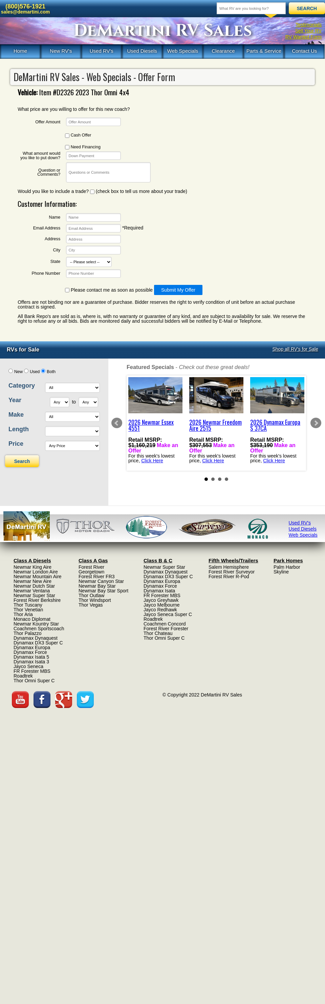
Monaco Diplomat (32, 619)
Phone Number (45, 273)
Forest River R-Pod (229, 576)
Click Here (152, 460)
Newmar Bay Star (97, 586)
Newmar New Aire (32, 581)
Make (16, 414)
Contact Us (304, 51)
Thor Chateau (158, 633)
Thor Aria (23, 614)
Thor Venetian (28, 609)
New (18, 371)
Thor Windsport (95, 600)
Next (315, 423)
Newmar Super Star (34, 595)
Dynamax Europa (32, 647)
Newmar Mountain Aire (38, 576)
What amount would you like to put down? (40, 155)
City (57, 250)
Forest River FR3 (97, 576)
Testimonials (309, 24)
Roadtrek (23, 676)
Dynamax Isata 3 (31, 661)
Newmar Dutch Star (34, 586)
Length (18, 429)
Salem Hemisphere (229, 567)
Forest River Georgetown (91, 569)
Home (20, 51)
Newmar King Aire (32, 567)
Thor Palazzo (27, 633)
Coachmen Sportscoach (39, 628)
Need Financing (83, 147)
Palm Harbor (287, 567)
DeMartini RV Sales (162, 30)
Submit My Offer (178, 290)
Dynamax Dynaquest (36, 638)
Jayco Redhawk (160, 609)
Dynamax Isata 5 (31, 657)
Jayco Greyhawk (161, 600)
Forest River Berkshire (37, 600)
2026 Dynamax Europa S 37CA (275, 425)
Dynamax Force (30, 652)
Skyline (281, 571)
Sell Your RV (308, 30)
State (55, 262)
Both (51, 371)
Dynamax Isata (159, 590)
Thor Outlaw (91, 595)
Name (55, 217)
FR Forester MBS (32, 671)
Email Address (47, 228)
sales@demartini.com (25, 12)
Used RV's (101, 51)
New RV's (61, 51)
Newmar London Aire (36, 571)
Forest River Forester (166, 628)
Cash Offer (78, 135)
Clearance (223, 51)
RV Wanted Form (303, 37)
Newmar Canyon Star (101, 581)
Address (52, 239)
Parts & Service (263, 51)
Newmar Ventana (32, 590)
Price (15, 443)
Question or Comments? (48, 172)
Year (14, 400)
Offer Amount (47, 122)
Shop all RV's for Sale (296, 349)
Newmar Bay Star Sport (103, 590)
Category (21, 385)
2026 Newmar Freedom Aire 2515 (215, 425)
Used (35, 371)
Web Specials (182, 51)
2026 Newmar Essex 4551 (151, 425)
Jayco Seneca (28, 666)
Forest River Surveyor (232, 571)
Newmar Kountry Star (36, 624)
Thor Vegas (91, 605)
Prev (116, 423)
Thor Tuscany (28, 605)
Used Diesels (142, 51)
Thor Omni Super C (34, 680)
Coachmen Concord (165, 624)
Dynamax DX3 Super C (38, 642)
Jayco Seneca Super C (168, 614)
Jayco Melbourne (162, 605)
